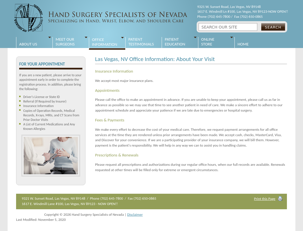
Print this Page (264, 199)
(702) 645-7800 (219, 16)
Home (243, 42)
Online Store (207, 42)
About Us (28, 42)
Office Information (104, 42)
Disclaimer (135, 214)
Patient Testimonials (141, 42)
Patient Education (175, 42)
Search (273, 27)
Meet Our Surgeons (65, 42)
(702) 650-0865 (251, 16)
